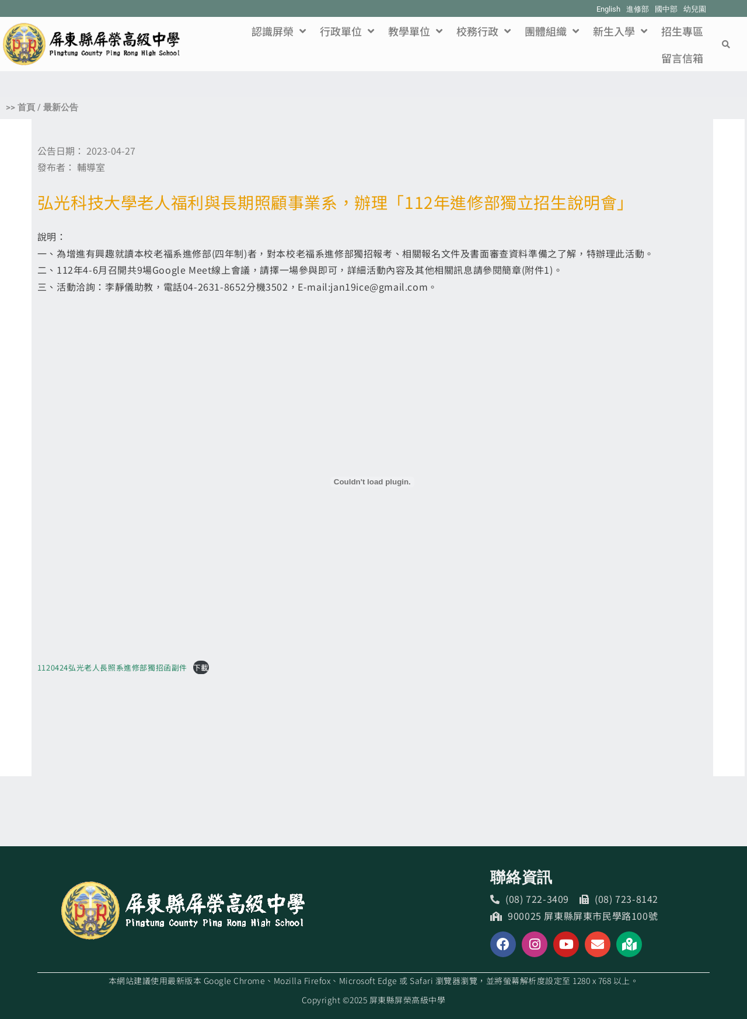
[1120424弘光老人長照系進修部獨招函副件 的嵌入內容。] (372, 482)
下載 (201, 667)
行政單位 (347, 31)
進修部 (637, 9)
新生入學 (620, 31)
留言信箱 (682, 57)
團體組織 (552, 31)
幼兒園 (694, 9)
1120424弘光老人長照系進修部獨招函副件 (112, 667)
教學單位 (415, 31)
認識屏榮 (279, 31)
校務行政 (483, 31)
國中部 (666, 9)
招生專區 (682, 31)
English (608, 9)
